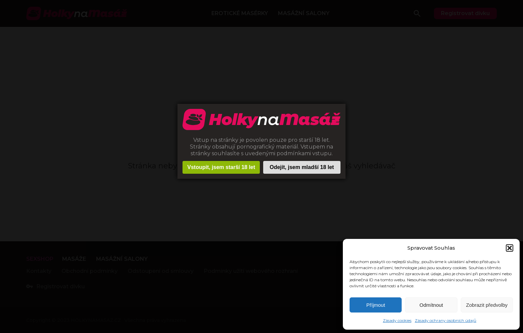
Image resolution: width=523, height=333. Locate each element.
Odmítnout (431, 305)
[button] (509, 248)
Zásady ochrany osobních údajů (445, 320)
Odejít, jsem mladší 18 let (302, 167)
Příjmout (375, 305)
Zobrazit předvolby (487, 305)
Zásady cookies (397, 320)
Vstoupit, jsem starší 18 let (221, 167)
